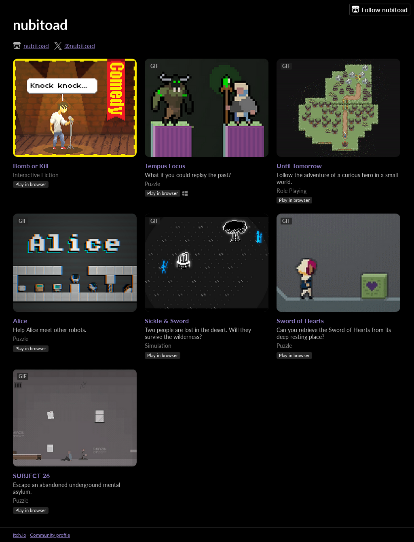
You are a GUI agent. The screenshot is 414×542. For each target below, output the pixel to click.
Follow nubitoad (380, 9)
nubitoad (36, 45)
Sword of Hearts (300, 320)
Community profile (50, 535)
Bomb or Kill (31, 165)
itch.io (19, 535)
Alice (20, 320)
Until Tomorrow (299, 165)
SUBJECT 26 (31, 475)
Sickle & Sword (167, 320)
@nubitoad (79, 45)
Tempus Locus (165, 165)
